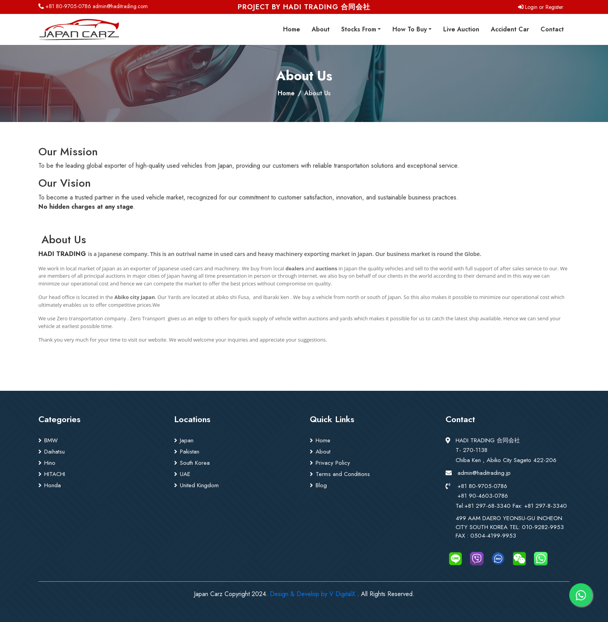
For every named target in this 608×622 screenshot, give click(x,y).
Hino (49, 463)
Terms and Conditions (343, 474)
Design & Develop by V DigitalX (312, 593)
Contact (552, 29)
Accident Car (510, 29)
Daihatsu (54, 451)
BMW (51, 440)
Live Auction (461, 29)
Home (291, 29)
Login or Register (540, 7)
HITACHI (54, 474)
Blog (321, 485)
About (321, 29)
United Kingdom (199, 485)
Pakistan (189, 451)
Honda (52, 485)
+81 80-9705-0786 (482, 486)
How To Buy (409, 29)
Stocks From (358, 29)
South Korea (195, 463)
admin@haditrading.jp (484, 473)
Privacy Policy (333, 463)
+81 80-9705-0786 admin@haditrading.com (93, 6)
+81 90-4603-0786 (483, 495)
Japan (186, 440)
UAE (185, 474)
